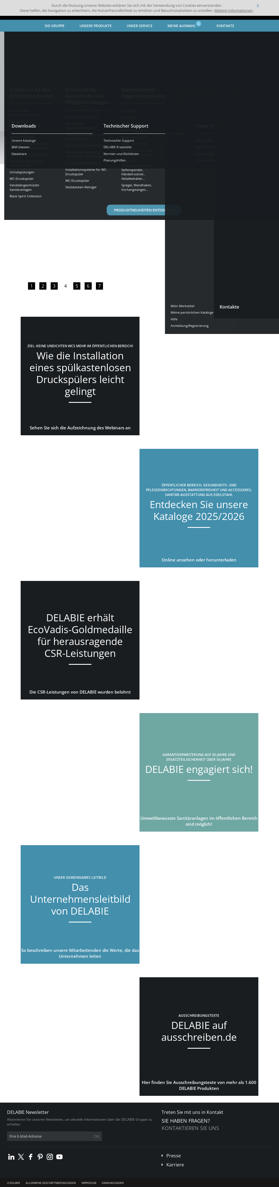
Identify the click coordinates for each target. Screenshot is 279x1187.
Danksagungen (113, 1183)
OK (97, 1136)
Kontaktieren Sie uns (190, 1128)
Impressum (88, 1183)
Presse (173, 1156)
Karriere (175, 1165)
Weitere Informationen (233, 10)
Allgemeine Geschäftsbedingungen (51, 1183)
